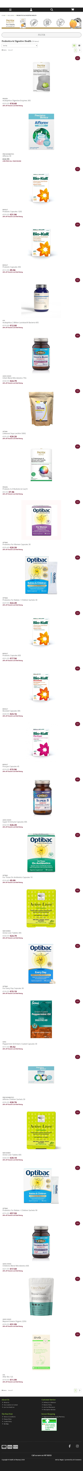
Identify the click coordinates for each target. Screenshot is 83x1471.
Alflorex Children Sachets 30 (14, 1099)
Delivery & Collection (49, 1402)
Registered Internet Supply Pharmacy (53, 1416)
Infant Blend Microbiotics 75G (16, 378)
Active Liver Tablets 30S (12, 933)
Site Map (5, 1424)
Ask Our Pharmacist (48, 1407)
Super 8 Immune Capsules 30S (20, 822)
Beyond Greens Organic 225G (14, 1321)
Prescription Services (49, 1409)
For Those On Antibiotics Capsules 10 (17, 877)
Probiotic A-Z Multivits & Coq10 (15, 489)
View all (10, 50)
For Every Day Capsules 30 (13, 988)
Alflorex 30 (7, 156)
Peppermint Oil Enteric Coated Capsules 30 (20, 1044)
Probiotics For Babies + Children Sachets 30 (20, 600)
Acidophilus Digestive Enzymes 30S (17, 100)
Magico (62, 1460)
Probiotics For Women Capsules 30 (17, 544)
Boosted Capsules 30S (11, 711)
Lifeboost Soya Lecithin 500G (14, 433)
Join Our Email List (8, 1407)
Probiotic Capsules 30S (12, 267)
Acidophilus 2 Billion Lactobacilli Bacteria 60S (21, 322)
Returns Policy (47, 1405)
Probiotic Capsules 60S (12, 655)
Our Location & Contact (10, 1405)
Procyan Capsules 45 (11, 766)
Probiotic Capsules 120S (12, 211)
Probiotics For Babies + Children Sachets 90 (20, 1210)
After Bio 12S (8, 1377)
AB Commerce (77, 1460)
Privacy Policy (6, 1419)
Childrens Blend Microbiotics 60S (16, 1266)
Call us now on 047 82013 (42, 1455)
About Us (5, 1402)
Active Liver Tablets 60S (12, 1155)
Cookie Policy (7, 1421)
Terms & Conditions (9, 1416)
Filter (41, 35)
